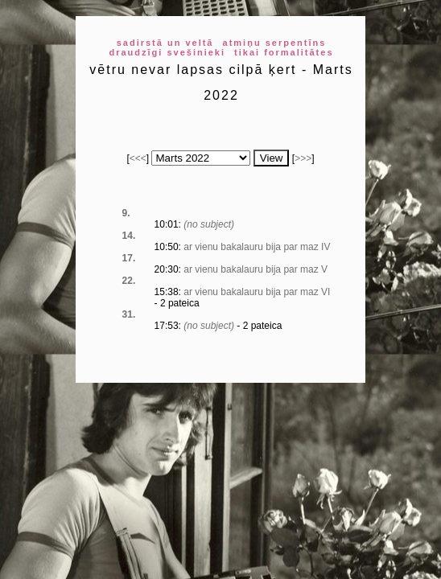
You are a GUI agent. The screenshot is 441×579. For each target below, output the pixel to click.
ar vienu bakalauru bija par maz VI (256, 292)
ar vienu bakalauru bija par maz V (255, 269)
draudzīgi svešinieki (167, 52)
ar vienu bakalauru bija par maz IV (256, 247)
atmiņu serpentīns (275, 42)
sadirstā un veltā (165, 42)
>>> (303, 158)
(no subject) (208, 224)
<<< (138, 158)
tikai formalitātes (283, 52)
